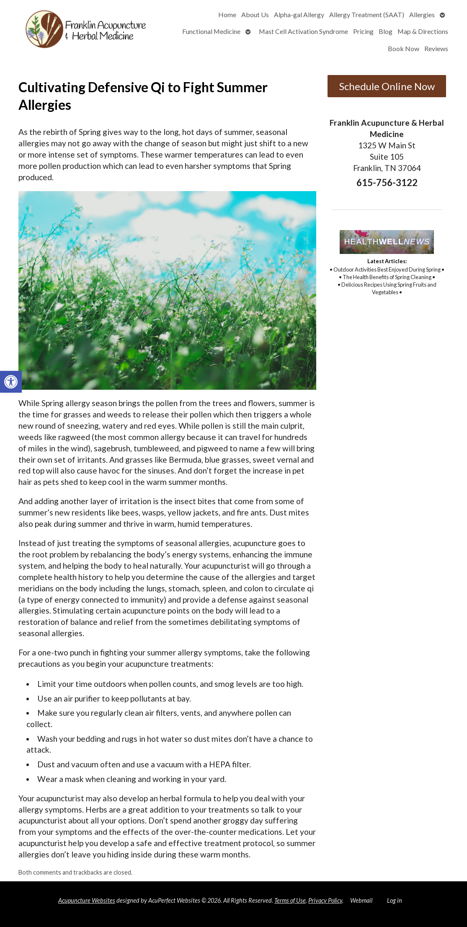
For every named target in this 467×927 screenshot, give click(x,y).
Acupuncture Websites (86, 900)
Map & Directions (422, 31)
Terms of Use (290, 900)
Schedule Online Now (387, 86)
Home (227, 14)
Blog (385, 31)
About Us (255, 14)
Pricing (363, 31)
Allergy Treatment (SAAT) (366, 14)
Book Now (403, 48)
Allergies (422, 14)
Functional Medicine (211, 31)
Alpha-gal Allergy (299, 14)
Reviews (436, 48)
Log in (394, 900)
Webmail (361, 900)
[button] (11, 382)
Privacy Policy (325, 900)
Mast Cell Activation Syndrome (303, 31)
